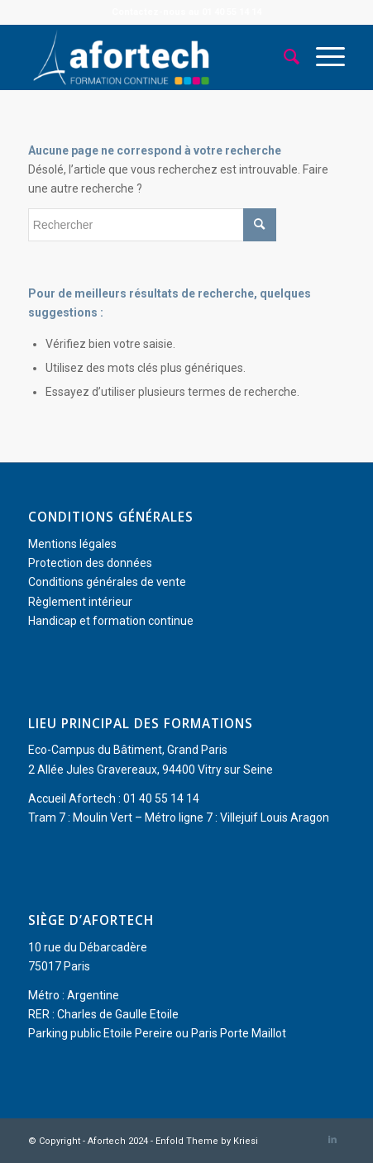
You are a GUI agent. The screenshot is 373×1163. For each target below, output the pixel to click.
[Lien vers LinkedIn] (332, 1139)
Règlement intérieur (80, 601)
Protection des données (90, 563)
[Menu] (322, 57)
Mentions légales (72, 544)
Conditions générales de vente (107, 582)
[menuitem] (283, 57)
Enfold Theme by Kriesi (206, 1141)
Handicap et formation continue (111, 620)
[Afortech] (155, 57)
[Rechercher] (283, 57)
